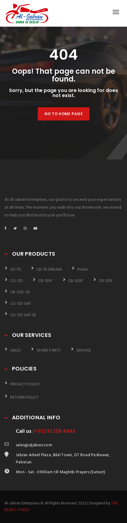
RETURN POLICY (24, 397)
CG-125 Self (20, 303)
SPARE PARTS (49, 350)
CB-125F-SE (20, 292)
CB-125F (106, 281)
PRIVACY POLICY (25, 384)
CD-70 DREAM (49, 269)
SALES (15, 350)
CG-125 (16, 281)
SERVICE (83, 350)
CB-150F (45, 281)
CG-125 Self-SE (23, 315)
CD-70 (15, 269)
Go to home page (63, 113)
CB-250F (75, 281)
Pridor (82, 269)
